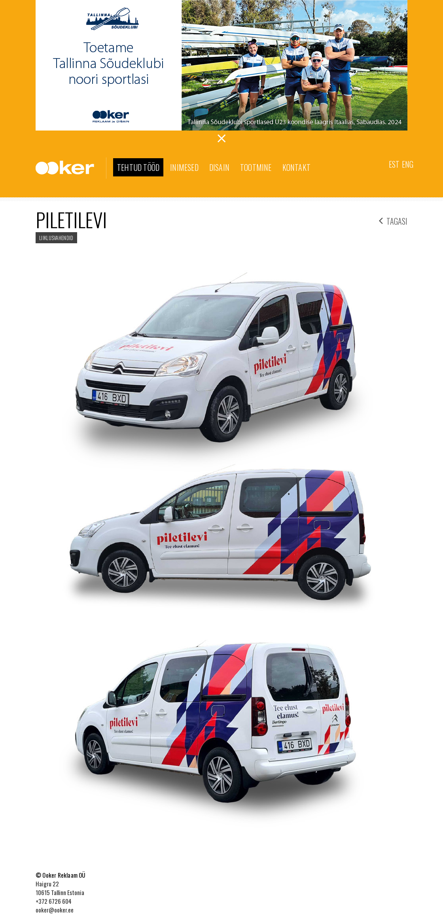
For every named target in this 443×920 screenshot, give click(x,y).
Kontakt (296, 167)
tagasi (393, 220)
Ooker (71, 168)
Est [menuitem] (394, 164)
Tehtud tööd (138, 167)
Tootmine (256, 167)
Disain (219, 167)
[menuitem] (394, 163)
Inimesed (184, 167)
